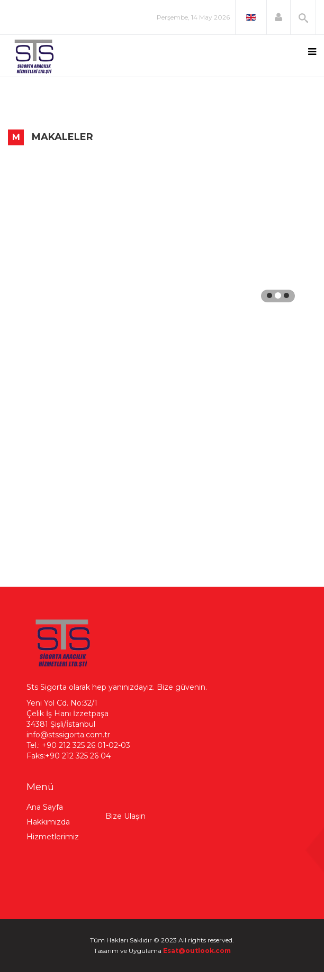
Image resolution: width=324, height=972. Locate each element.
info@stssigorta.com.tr (68, 734)
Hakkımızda (48, 822)
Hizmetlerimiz (52, 836)
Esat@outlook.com (197, 951)
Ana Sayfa (44, 807)
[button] (278, 17)
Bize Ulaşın (125, 816)
